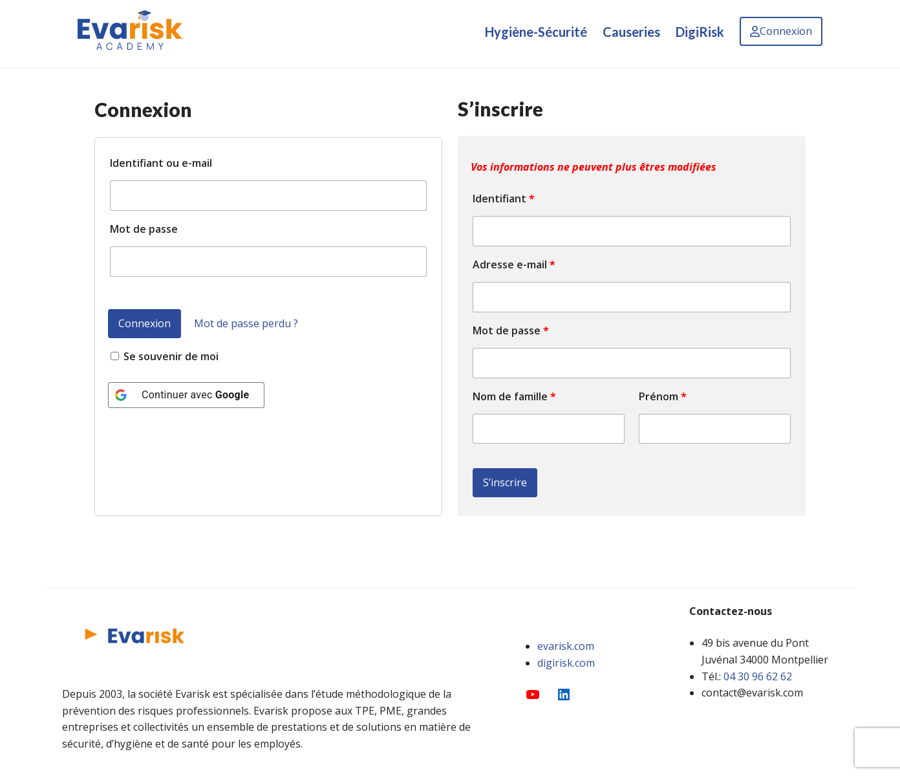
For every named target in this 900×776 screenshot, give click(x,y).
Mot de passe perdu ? (246, 323)
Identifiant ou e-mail (161, 163)
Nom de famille (514, 396)
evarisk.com (565, 646)
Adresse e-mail (514, 264)
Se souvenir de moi (165, 356)
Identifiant (504, 198)
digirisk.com (566, 663)
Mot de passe (144, 229)
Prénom (663, 396)
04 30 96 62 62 (757, 676)
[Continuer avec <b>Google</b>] (186, 395)
